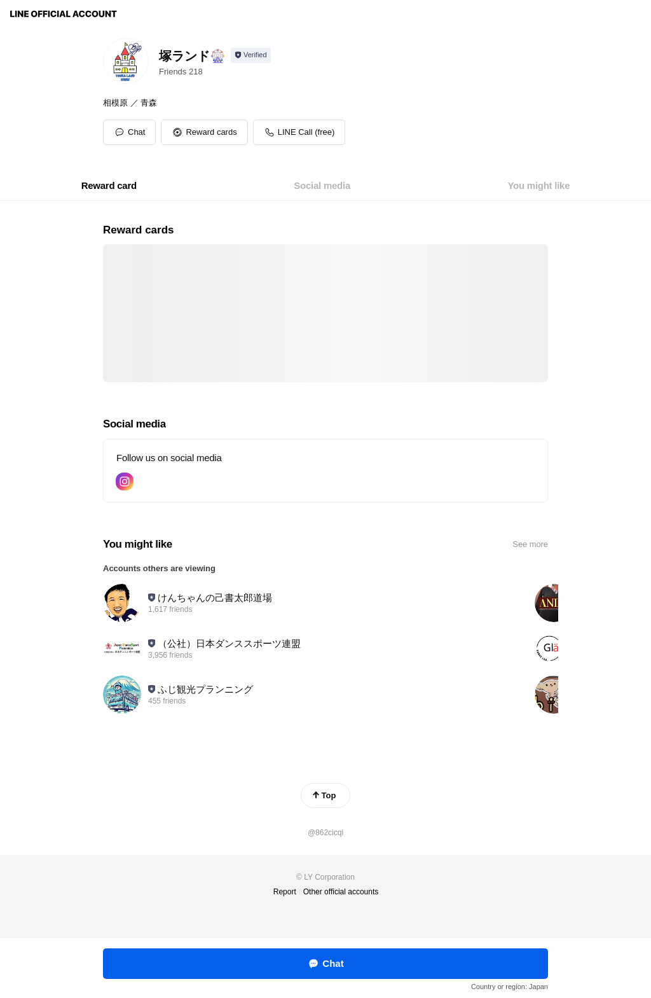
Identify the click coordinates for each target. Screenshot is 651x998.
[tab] (109, 185)
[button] (204, 132)
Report (284, 891)
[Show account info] (251, 55)
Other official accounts (341, 891)
